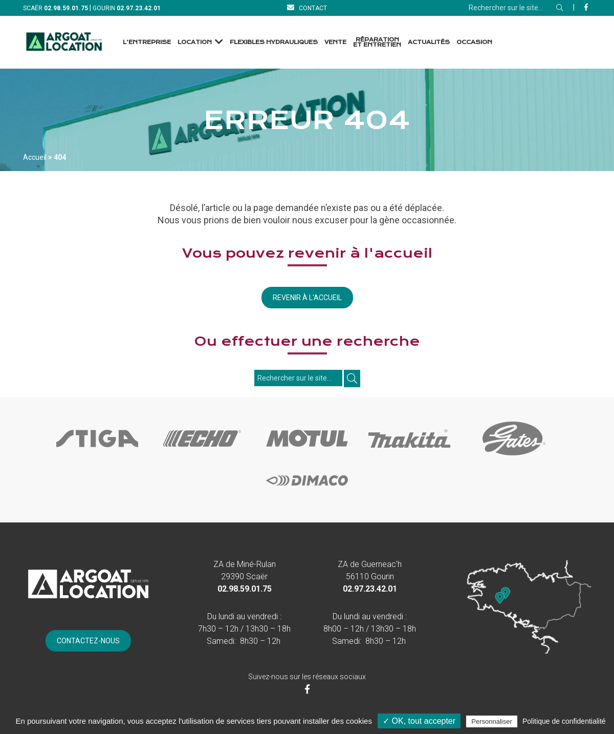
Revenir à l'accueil (307, 297)
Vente (335, 42)
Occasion (474, 42)
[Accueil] (64, 42)
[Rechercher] (559, 8)
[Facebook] (586, 7)
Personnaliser (491, 721)
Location (195, 42)
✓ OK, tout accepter (419, 721)
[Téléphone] (66, 8)
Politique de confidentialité (564, 721)
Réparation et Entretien (377, 42)
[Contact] (307, 8)
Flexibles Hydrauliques (274, 42)
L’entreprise (147, 42)
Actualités (429, 42)
